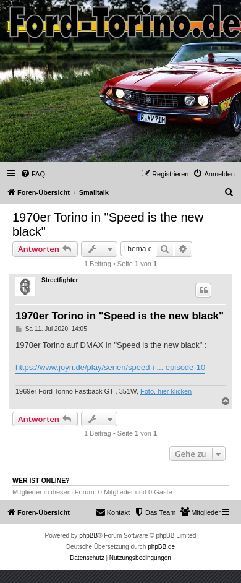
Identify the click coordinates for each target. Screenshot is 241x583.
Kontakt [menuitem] (113, 511)
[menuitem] (32, 173)
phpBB (88, 535)
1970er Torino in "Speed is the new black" (107, 224)
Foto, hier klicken (166, 391)
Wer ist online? (41, 480)
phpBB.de (161, 546)
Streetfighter (59, 280)
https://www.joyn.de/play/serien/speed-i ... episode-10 (110, 367)
